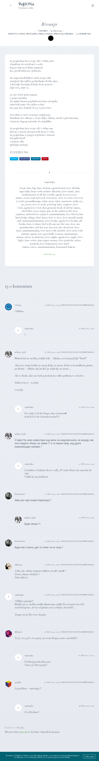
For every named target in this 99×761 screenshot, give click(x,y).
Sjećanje (68, 34)
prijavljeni (24, 731)
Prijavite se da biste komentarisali (77, 305)
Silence (18, 631)
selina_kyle (20, 352)
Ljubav (21, 34)
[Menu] (92, 5)
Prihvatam (89, 756)
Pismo (41, 34)
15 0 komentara (83, 34)
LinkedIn (35, 158)
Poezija (49, 34)
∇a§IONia (26, 4)
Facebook (25, 158)
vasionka (28, 328)
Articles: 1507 (49, 254)
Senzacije (58, 34)
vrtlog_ (18, 305)
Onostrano (31, 34)
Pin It (45, 158)
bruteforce (20, 494)
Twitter (14, 158)
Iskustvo (12, 34)
